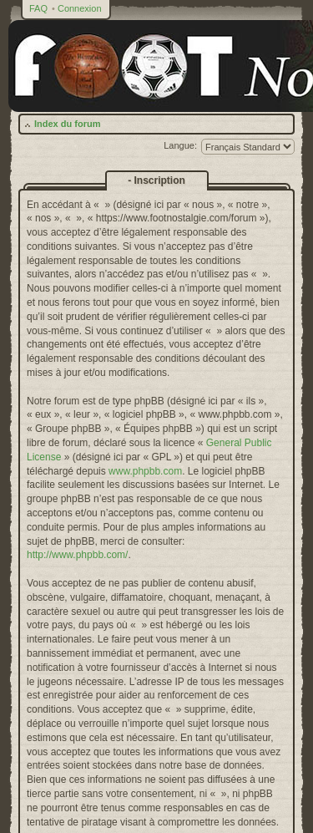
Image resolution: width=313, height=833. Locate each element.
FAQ (38, 8)
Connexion (80, 8)
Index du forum (67, 124)
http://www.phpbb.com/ (77, 555)
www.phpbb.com (145, 471)
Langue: (180, 145)
